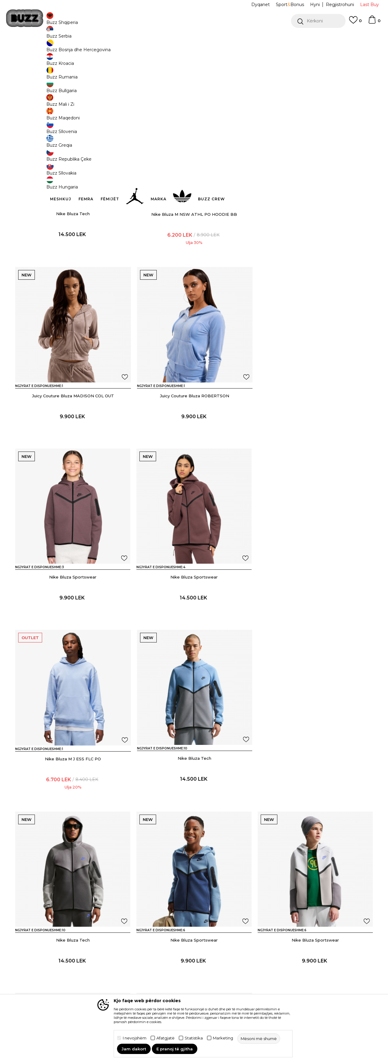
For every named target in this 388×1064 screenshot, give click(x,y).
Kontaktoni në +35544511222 (159, 39)
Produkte (62, 48)
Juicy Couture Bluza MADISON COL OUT (315, 258)
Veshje (80, 48)
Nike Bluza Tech (73, 258)
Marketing (223, 1038)
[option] (194, 39)
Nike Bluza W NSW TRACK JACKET (315, 983)
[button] (318, 21)
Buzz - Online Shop (32, 48)
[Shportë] (374, 22)
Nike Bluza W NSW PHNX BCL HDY (194, 983)
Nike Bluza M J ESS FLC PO (73, 621)
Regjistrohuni (340, 4)
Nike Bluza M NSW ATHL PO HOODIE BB (194, 258)
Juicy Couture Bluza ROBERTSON (72, 439)
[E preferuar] (355, 22)
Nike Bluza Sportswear (194, 439)
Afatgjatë (165, 1038)
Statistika (194, 1038)
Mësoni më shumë (269, 79)
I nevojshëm (134, 1038)
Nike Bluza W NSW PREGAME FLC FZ (73, 983)
